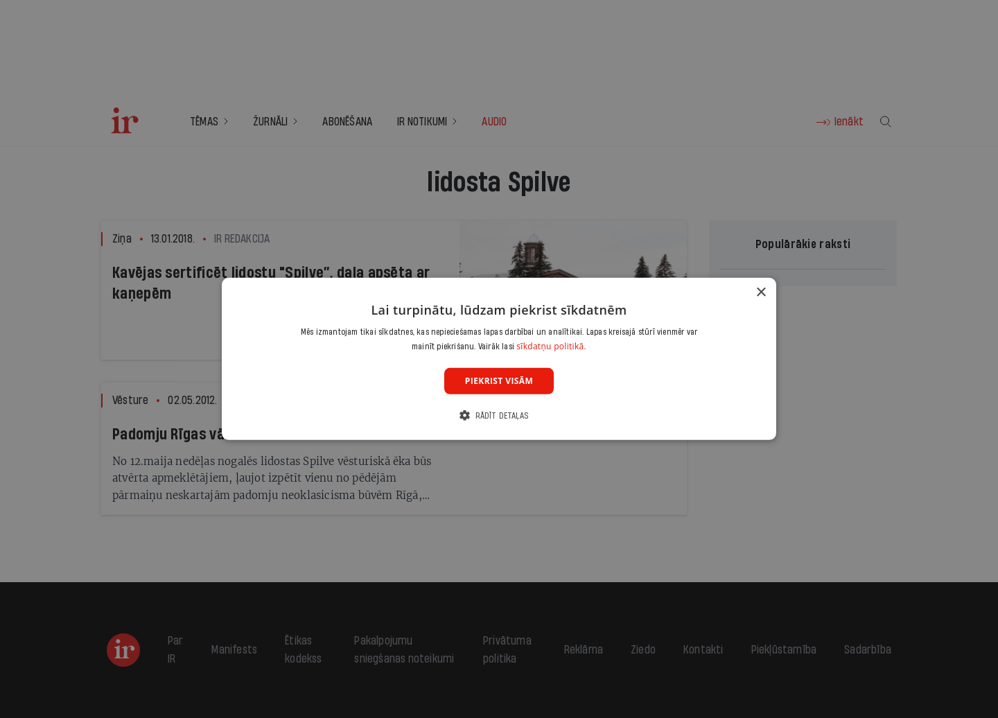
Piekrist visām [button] (499, 381)
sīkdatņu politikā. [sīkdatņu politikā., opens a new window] (551, 346)
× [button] (760, 293)
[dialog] (499, 359)
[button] (499, 415)
